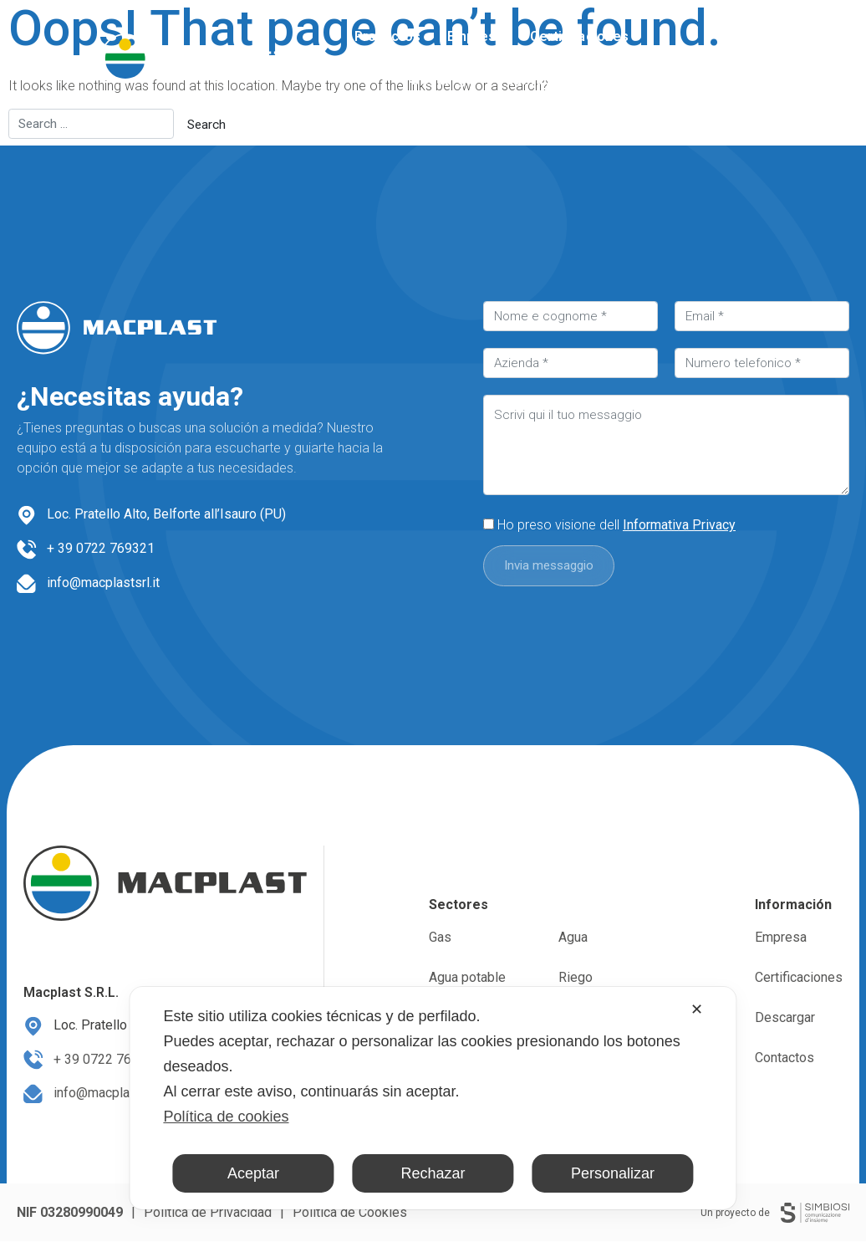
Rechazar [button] (432, 1173)
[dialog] (433, 1098)
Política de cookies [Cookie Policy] (225, 1116)
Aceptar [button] (253, 1173)
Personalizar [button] (613, 1173)
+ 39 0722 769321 (101, 548)
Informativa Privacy (679, 525)
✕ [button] (696, 1009)
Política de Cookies (350, 1218)
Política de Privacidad (208, 1218)
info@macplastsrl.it (103, 582)
